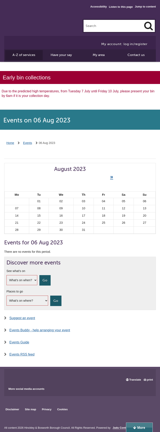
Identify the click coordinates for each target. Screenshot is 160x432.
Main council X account (24, 376)
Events (27, 143)
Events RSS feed (22, 354)
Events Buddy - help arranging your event (39, 330)
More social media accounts (26, 388)
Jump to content (145, 6)
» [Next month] (111, 177)
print (150, 379)
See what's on (15, 271)
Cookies (62, 409)
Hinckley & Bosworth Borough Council (21, 11)
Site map (30, 409)
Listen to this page (121, 6)
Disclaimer (12, 409)
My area (99, 55)
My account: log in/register (124, 44)
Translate (135, 379)
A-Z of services (23, 55)
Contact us (136, 55)
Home (10, 143)
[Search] (148, 25)
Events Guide (19, 342)
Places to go (14, 291)
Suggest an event (22, 318)
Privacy (46, 409)
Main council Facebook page (11, 376)
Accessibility (98, 6)
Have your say (61, 55)
